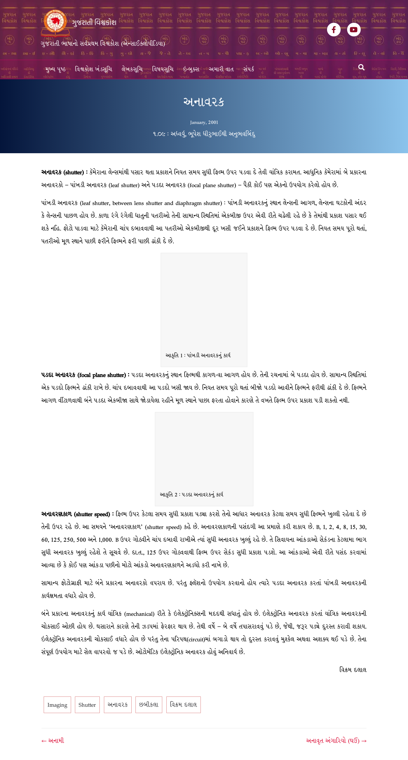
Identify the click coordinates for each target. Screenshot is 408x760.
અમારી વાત (221, 69)
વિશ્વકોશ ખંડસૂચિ (93, 69)
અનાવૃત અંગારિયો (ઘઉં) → (336, 740)
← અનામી (52, 740)
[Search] (361, 67)
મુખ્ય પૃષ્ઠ (56, 69)
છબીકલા (148, 704)
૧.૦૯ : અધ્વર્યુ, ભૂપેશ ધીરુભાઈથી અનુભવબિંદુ (204, 134)
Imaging (57, 704)
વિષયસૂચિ (163, 69)
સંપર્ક (249, 69)
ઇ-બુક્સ (191, 69)
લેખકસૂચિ (132, 69)
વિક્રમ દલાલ (183, 704)
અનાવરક (118, 704)
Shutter (87, 704)
